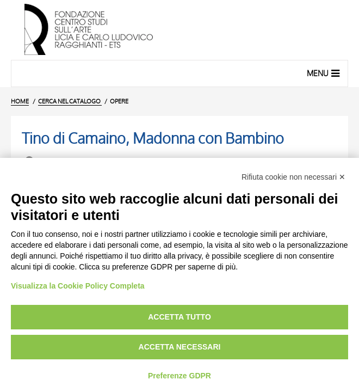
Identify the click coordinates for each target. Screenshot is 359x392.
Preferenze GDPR (179, 375)
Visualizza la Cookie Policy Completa (78, 285)
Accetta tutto (179, 317)
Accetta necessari (180, 346)
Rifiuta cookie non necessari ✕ (293, 177)
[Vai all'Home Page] (179, 30)
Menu (324, 73)
